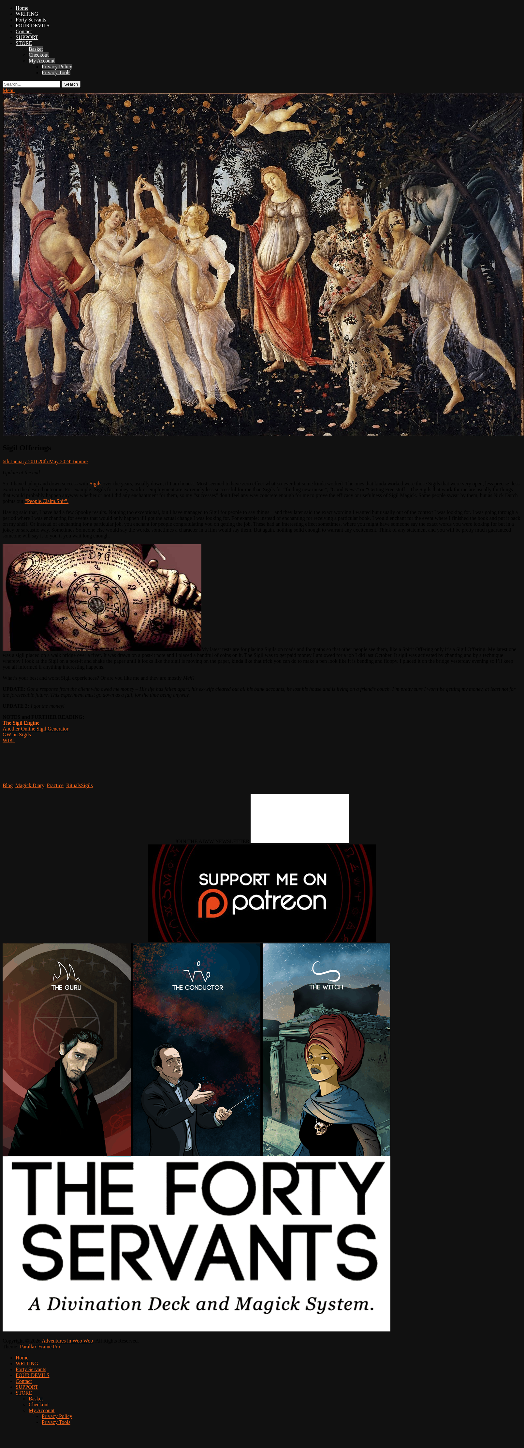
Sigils (95, 483)
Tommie (79, 461)
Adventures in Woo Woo (67, 1341)
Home (22, 8)
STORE (24, 43)
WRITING (27, 14)
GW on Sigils (17, 734)
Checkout (39, 55)
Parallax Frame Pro (40, 1346)
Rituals (73, 785)
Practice (55, 785)
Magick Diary (29, 785)
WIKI (9, 740)
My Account (42, 60)
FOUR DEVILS (33, 25)
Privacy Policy (57, 66)
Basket (36, 49)
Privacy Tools (56, 72)
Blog (8, 785)
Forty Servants (31, 19)
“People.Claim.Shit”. (47, 501)
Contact (24, 31)
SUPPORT (27, 37)
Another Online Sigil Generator (35, 728)
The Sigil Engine (21, 723)
